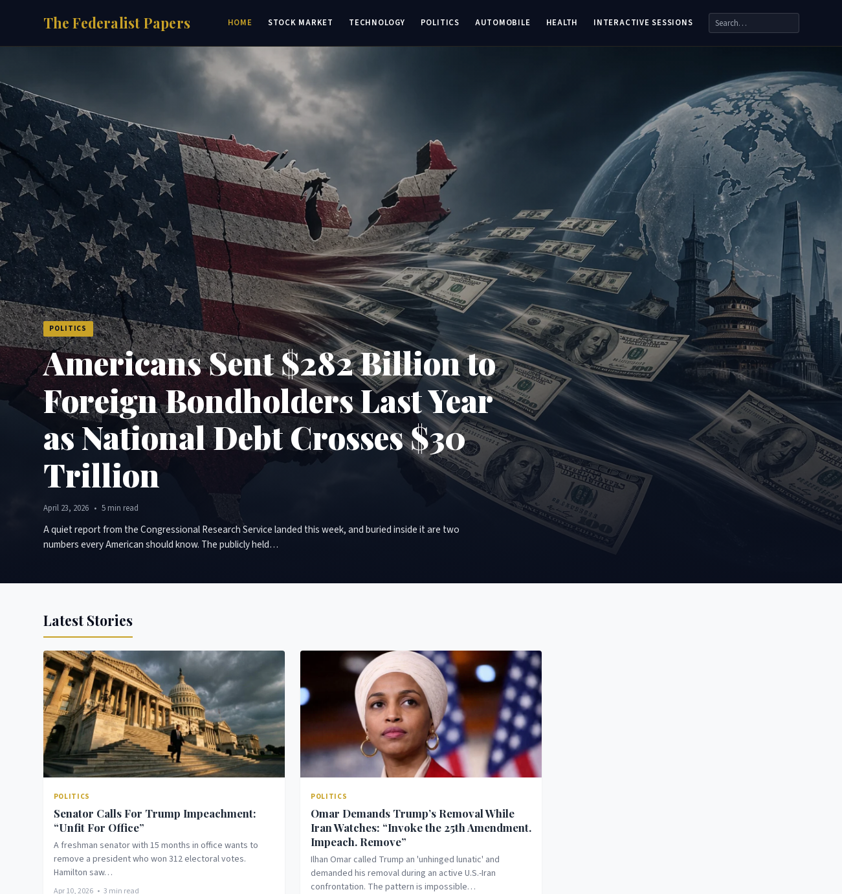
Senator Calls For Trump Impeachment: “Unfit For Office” (155, 820)
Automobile (503, 22)
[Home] (117, 23)
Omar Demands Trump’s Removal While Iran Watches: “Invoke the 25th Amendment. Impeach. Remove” (421, 827)
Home (240, 22)
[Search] (754, 23)
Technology (377, 22)
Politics (440, 22)
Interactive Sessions (642, 22)
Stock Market (300, 22)
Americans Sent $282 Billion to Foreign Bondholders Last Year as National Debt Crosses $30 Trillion (269, 418)
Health (562, 22)
